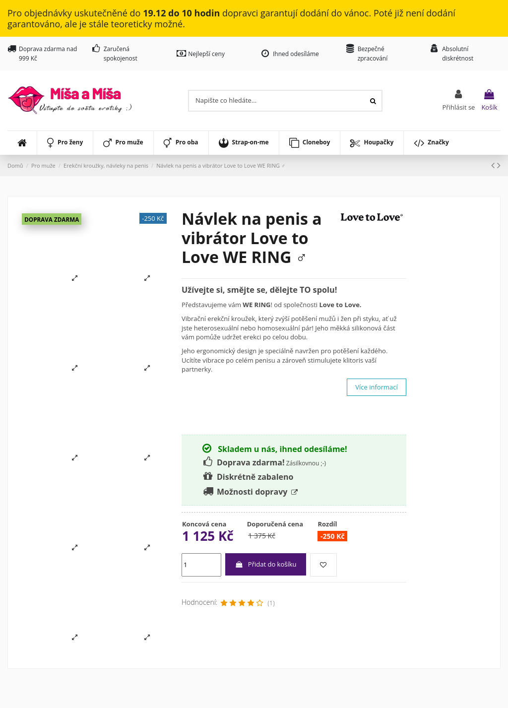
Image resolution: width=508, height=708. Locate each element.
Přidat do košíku (265, 564)
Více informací (376, 387)
